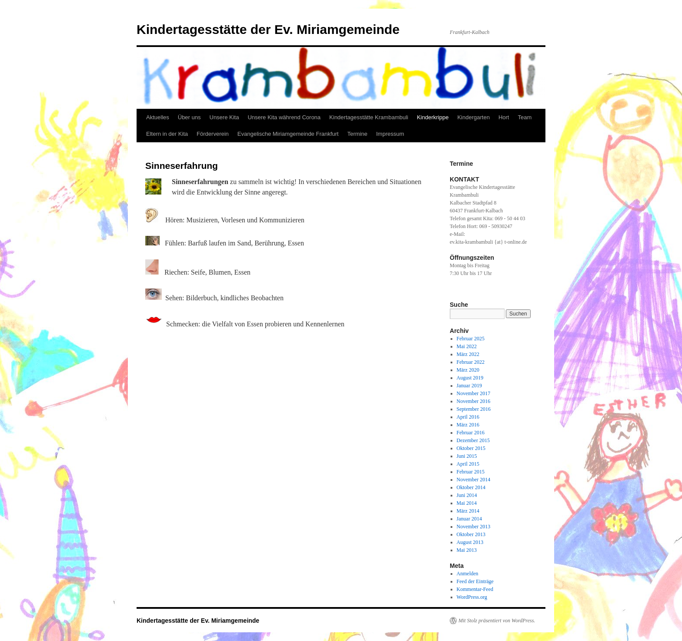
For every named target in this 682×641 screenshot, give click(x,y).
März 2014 (468, 511)
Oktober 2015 (471, 448)
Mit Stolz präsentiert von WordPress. (496, 621)
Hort (503, 117)
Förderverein (213, 134)
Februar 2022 (471, 362)
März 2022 (468, 354)
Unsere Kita (224, 117)
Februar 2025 (471, 339)
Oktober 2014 (471, 487)
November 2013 (474, 527)
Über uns (189, 117)
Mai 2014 (467, 503)
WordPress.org (472, 597)
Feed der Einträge (475, 581)
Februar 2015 (471, 472)
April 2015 (468, 464)
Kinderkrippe (432, 117)
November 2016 (474, 401)
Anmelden (467, 574)
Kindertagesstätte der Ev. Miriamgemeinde (268, 29)
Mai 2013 (467, 550)
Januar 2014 (469, 519)
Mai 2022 (467, 346)
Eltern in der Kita (167, 134)
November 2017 (474, 393)
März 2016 (468, 425)
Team (525, 117)
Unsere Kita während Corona (284, 117)
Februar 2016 (471, 433)
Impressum (390, 134)
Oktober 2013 (471, 534)
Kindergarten (473, 117)
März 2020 (468, 370)
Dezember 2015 (473, 440)
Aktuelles (157, 117)
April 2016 (468, 417)
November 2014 (474, 480)
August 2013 (470, 542)
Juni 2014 (467, 495)
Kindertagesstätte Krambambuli (368, 117)
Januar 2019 (469, 386)
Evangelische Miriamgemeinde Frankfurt (288, 134)
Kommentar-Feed (475, 589)
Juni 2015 (467, 456)
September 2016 (474, 409)
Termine (357, 134)
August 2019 (470, 378)
